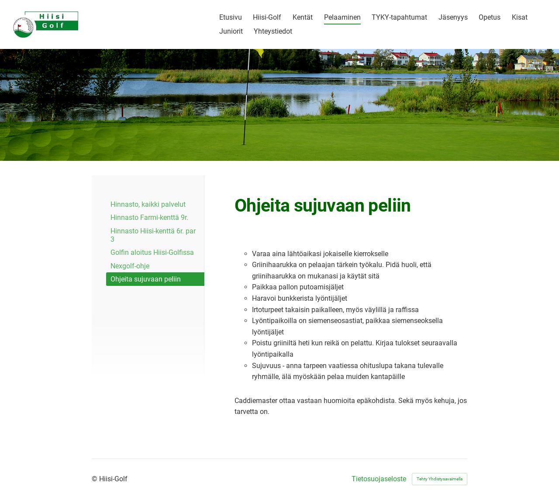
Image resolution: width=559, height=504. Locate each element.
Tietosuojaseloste (379, 479)
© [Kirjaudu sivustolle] (95, 479)
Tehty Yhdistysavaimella (439, 478)
